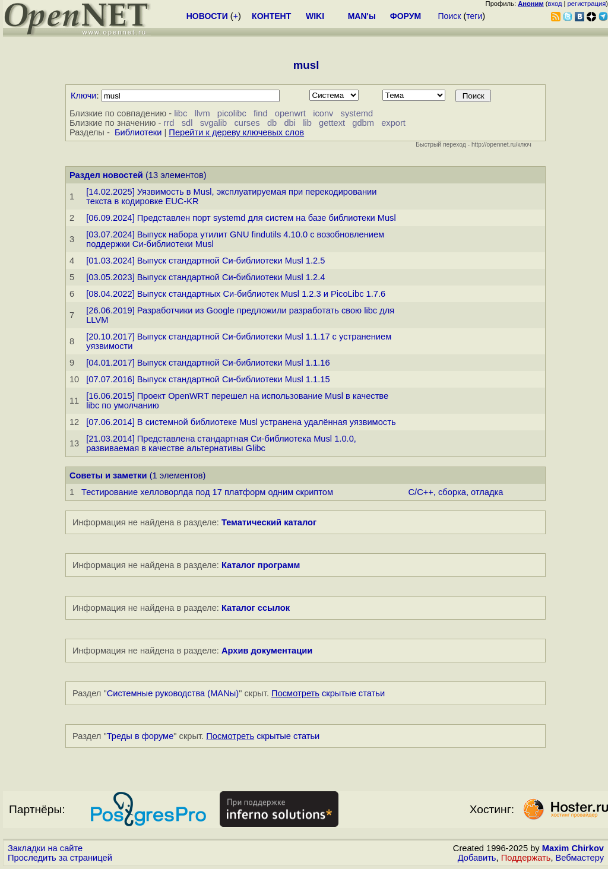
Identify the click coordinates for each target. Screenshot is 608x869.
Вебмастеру (580, 857)
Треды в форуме (140, 736)
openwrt (290, 113)
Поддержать (526, 857)
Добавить (477, 857)
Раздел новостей (106, 175)
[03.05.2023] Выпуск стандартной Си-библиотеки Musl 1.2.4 (205, 277)
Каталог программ (260, 565)
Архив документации (266, 650)
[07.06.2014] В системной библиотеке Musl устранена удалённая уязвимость (240, 422)
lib (307, 123)
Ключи (84, 95)
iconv (323, 113)
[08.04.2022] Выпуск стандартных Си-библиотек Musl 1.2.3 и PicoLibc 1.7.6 (235, 294)
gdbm (363, 123)
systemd (357, 113)
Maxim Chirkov (573, 848)
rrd (169, 123)
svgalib (213, 123)
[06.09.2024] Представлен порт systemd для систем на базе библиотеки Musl (240, 218)
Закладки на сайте (45, 848)
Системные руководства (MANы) (173, 693)
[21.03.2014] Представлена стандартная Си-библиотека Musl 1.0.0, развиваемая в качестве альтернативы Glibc (221, 443)
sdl (187, 123)
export (393, 123)
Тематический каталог (268, 522)
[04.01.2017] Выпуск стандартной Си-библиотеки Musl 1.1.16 (208, 362)
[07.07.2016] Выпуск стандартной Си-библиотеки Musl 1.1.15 (208, 379)
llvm (202, 113)
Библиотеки (138, 132)
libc (180, 113)
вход (555, 3)
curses (246, 123)
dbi (290, 123)
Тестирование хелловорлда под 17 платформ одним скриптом (207, 492)
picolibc (231, 113)
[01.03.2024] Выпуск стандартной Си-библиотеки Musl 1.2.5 (205, 260)
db (272, 123)
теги (474, 16)
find (261, 113)
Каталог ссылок (255, 608)
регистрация (587, 3)
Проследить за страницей (60, 857)
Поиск (449, 16)
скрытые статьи (328, 693)
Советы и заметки (108, 475)
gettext (332, 123)
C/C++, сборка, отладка (456, 492)
